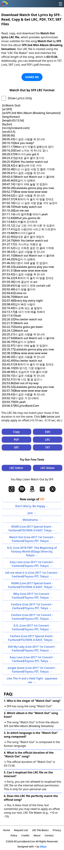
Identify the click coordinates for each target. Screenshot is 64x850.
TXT (47, 447)
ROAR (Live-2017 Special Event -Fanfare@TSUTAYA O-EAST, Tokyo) (30, 585)
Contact (49, 835)
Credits (25, 835)
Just (30, 513)
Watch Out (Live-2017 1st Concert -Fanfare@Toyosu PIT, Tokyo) (32, 539)
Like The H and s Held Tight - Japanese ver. (32, 680)
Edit (47, 432)
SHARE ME (32, 77)
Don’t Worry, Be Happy (30, 506)
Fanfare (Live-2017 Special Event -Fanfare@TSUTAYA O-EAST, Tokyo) (31, 638)
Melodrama (30, 520)
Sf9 (42, 499)
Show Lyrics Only (20, 98)
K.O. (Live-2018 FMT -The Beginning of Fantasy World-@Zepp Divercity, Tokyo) (32, 551)
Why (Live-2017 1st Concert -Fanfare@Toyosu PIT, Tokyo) (31, 595)
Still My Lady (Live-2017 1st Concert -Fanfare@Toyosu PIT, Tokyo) (32, 648)
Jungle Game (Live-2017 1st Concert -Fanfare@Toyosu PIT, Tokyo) (32, 669)
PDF (16, 439)
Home (6, 830)
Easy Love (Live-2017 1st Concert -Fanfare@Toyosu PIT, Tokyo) (32, 564)
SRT (16, 447)
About (36, 835)
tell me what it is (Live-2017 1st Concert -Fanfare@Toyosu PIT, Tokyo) (32, 574)
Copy (16, 432)
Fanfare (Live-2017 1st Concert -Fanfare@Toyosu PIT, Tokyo (32, 606)
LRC (47, 439)
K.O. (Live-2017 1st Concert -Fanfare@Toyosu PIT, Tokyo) (31, 627)
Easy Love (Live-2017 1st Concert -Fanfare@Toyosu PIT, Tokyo (32, 659)
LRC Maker (47, 468)
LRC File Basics (40, 830)
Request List (21, 830)
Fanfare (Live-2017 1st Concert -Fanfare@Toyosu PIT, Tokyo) (32, 617)
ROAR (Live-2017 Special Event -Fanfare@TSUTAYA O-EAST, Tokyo (31, 528)
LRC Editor (16, 468)
